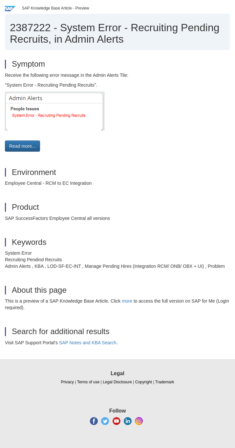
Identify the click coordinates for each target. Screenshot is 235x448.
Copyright (143, 382)
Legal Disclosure (117, 382)
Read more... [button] (22, 146)
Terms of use (88, 382)
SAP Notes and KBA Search (88, 342)
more (127, 301)
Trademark (164, 382)
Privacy (67, 382)
